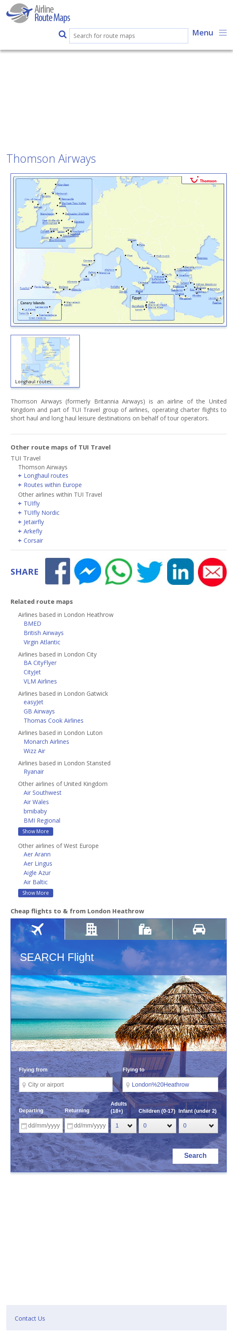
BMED (32, 623)
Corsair (33, 540)
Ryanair (34, 771)
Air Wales (36, 802)
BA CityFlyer (40, 663)
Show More (35, 831)
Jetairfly (34, 522)
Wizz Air (34, 751)
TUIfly (32, 503)
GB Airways (39, 711)
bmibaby (35, 811)
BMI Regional (42, 820)
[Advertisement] (116, 90)
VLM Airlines (40, 681)
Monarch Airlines (46, 741)
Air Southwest (43, 793)
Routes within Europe (53, 485)
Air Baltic (36, 882)
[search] (119, 36)
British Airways (44, 633)
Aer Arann (37, 854)
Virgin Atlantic (42, 642)
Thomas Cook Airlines (54, 720)
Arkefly (33, 531)
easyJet (33, 702)
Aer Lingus (38, 863)
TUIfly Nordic (42, 513)
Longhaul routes (46, 475)
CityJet (32, 672)
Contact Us (30, 1318)
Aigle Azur (37, 873)
